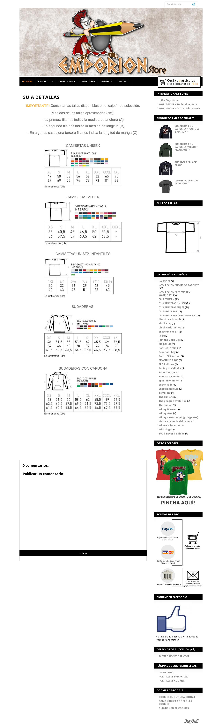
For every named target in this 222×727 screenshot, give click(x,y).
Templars (165, 392)
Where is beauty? (169, 425)
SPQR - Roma (166, 364)
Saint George (167, 372)
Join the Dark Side (170, 339)
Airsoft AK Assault (170, 319)
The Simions (166, 396)
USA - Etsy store (168, 100)
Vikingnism (166, 413)
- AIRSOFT (164, 281)
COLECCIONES (67, 81)
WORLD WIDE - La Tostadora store (180, 108)
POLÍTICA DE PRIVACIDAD (174, 676)
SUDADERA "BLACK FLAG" (186, 164)
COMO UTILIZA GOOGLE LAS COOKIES (175, 702)
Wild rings (165, 429)
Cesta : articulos (181, 80)
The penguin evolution (173, 400)
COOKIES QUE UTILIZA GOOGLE (177, 696)
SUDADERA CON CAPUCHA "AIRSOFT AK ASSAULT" (186, 146)
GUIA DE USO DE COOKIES (174, 708)
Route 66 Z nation (169, 356)
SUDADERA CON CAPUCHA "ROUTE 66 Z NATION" (187, 128)
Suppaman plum (169, 388)
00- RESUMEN (166, 299)
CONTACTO (124, 81)
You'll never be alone (172, 433)
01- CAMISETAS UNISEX (172, 303)
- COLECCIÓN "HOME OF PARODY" (179, 285)
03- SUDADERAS (168, 311)
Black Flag (165, 323)
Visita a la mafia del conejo (175, 421)
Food (162, 335)
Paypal (191, 721)
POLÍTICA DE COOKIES (172, 680)
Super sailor (166, 384)
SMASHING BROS (168, 360)
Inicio (83, 553)
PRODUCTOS (45, 81)
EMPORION (106, 81)
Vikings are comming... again (177, 417)
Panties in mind (168, 348)
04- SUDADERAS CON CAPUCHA (177, 315)
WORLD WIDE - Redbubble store (178, 104)
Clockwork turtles (170, 327)
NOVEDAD (27, 81)
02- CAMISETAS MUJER (171, 307)
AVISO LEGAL (166, 672)
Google (174, 721)
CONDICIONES (88, 81)
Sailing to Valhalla (170, 368)
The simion (165, 405)
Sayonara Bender (169, 376)
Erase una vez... (168, 331)
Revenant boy (167, 352)
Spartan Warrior (169, 380)
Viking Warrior (168, 409)
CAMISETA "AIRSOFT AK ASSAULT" (186, 182)
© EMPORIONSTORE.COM (174, 656)
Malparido (165, 344)
